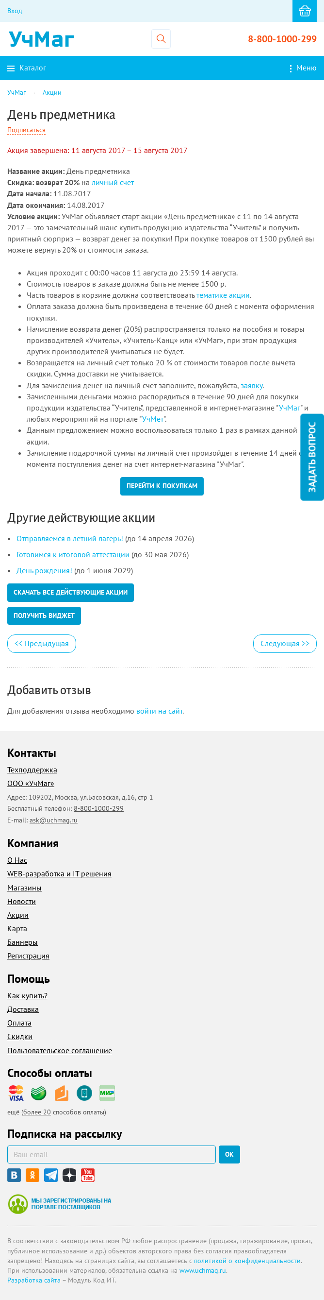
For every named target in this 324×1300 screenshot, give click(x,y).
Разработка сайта (34, 1280)
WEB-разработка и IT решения (59, 873)
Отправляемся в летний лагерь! (69, 538)
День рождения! (44, 570)
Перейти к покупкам (162, 485)
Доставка (23, 1009)
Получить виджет (44, 615)
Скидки (19, 1036)
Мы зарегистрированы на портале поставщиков (59, 1204)
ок (229, 1154)
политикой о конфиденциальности (247, 1260)
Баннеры (22, 942)
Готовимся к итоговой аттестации (73, 554)
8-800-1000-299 (282, 39)
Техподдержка (32, 769)
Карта (17, 928)
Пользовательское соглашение (59, 1050)
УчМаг (289, 407)
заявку (251, 385)
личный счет (113, 182)
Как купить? (27, 995)
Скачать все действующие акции (71, 592)
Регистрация (28, 955)
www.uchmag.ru (202, 1270)
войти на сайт (159, 711)
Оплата (19, 1022)
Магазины (24, 887)
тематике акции (223, 295)
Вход (14, 10)
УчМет (152, 419)
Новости (21, 901)
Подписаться (26, 129)
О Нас (17, 860)
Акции (18, 915)
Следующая (284, 643)
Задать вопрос (312, 457)
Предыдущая (42, 643)
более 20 (37, 1112)
